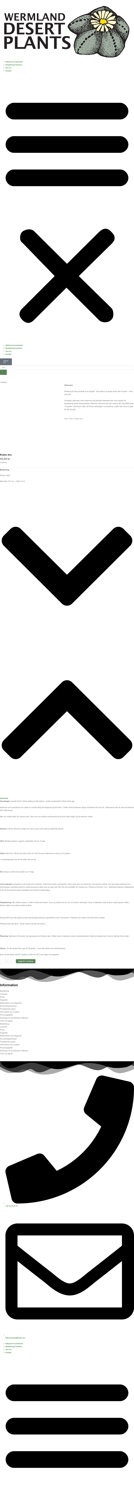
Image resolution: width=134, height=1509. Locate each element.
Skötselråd (4, 806)
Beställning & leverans (14, 65)
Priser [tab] (2, 1005)
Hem (66, 419)
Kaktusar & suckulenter (14, 62)
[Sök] (3, 372)
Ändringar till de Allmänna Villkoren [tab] (14, 1026)
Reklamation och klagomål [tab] (10, 1011)
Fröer (71, 419)
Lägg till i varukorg (25, 969)
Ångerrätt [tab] (3, 1008)
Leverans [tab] (3, 1002)
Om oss (8, 68)
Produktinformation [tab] (8, 1017)
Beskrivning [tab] (5, 477)
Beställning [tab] (4, 999)
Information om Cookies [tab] (10, 1020)
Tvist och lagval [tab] (6, 1029)
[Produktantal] (6, 969)
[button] (67, 209)
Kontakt (8, 71)
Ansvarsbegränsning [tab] (8, 1014)
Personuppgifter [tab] (6, 1023)
